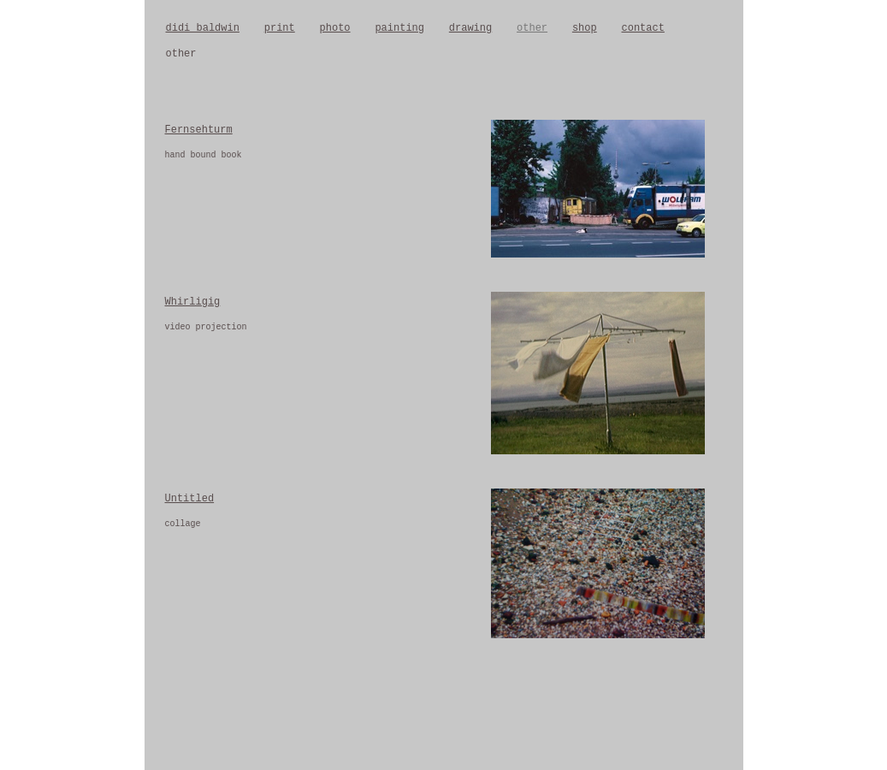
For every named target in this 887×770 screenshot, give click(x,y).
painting (399, 28)
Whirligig (193, 302)
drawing (470, 28)
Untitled (190, 499)
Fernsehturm (199, 130)
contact (643, 28)
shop (584, 28)
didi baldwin (202, 28)
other (532, 28)
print (279, 28)
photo (335, 28)
